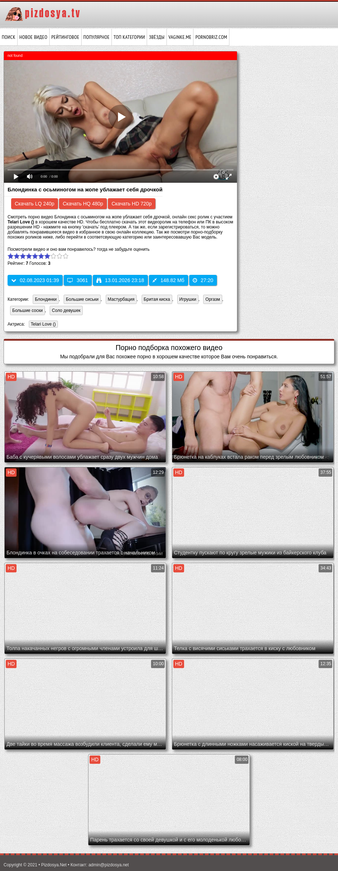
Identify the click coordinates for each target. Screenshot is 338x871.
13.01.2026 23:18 (120, 280)
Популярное (96, 37)
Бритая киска (157, 299)
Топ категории (129, 37)
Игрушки (187, 299)
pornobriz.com (211, 37)
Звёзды (156, 37)
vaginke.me (180, 37)
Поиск (8, 37)
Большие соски (27, 310)
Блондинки (45, 299)
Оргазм (212, 299)
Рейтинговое (65, 37)
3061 (77, 280)
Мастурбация (121, 299)
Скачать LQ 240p (34, 204)
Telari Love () (42, 325)
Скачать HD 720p (131, 204)
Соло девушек (66, 310)
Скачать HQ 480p (83, 204)
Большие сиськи (82, 299)
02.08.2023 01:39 (35, 280)
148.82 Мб (168, 280)
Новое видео (33, 37)
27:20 (203, 280)
